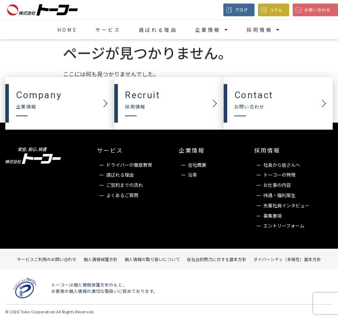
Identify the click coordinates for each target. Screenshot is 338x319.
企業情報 (212, 30)
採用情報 (264, 30)
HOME (67, 29)
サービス (108, 29)
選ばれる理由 (158, 29)
